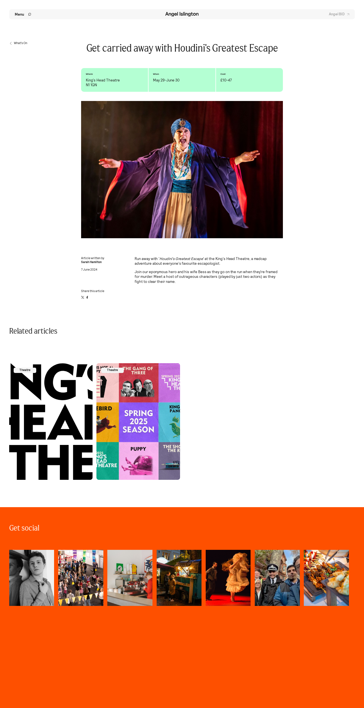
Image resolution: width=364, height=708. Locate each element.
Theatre (25, 370)
